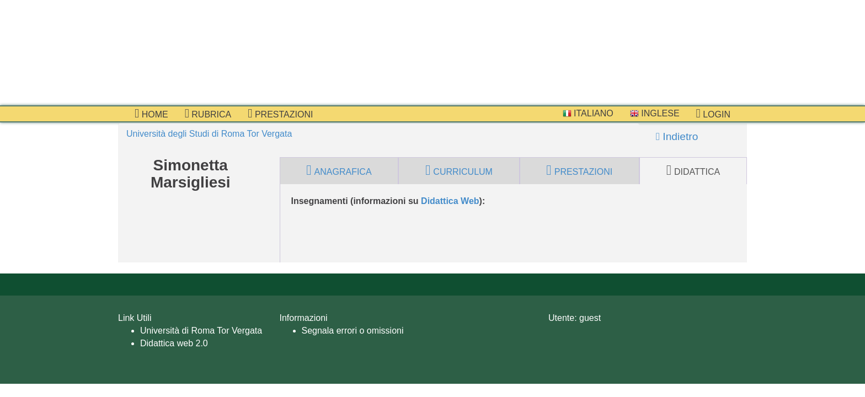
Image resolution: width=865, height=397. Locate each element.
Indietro (677, 136)
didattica (693, 170)
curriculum (459, 170)
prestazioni (280, 114)
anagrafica (338, 170)
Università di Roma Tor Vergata (201, 330)
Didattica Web (450, 201)
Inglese (655, 113)
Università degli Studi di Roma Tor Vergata (209, 133)
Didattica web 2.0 (174, 343)
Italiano (588, 113)
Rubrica (208, 114)
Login (713, 114)
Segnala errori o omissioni (353, 330)
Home (151, 114)
